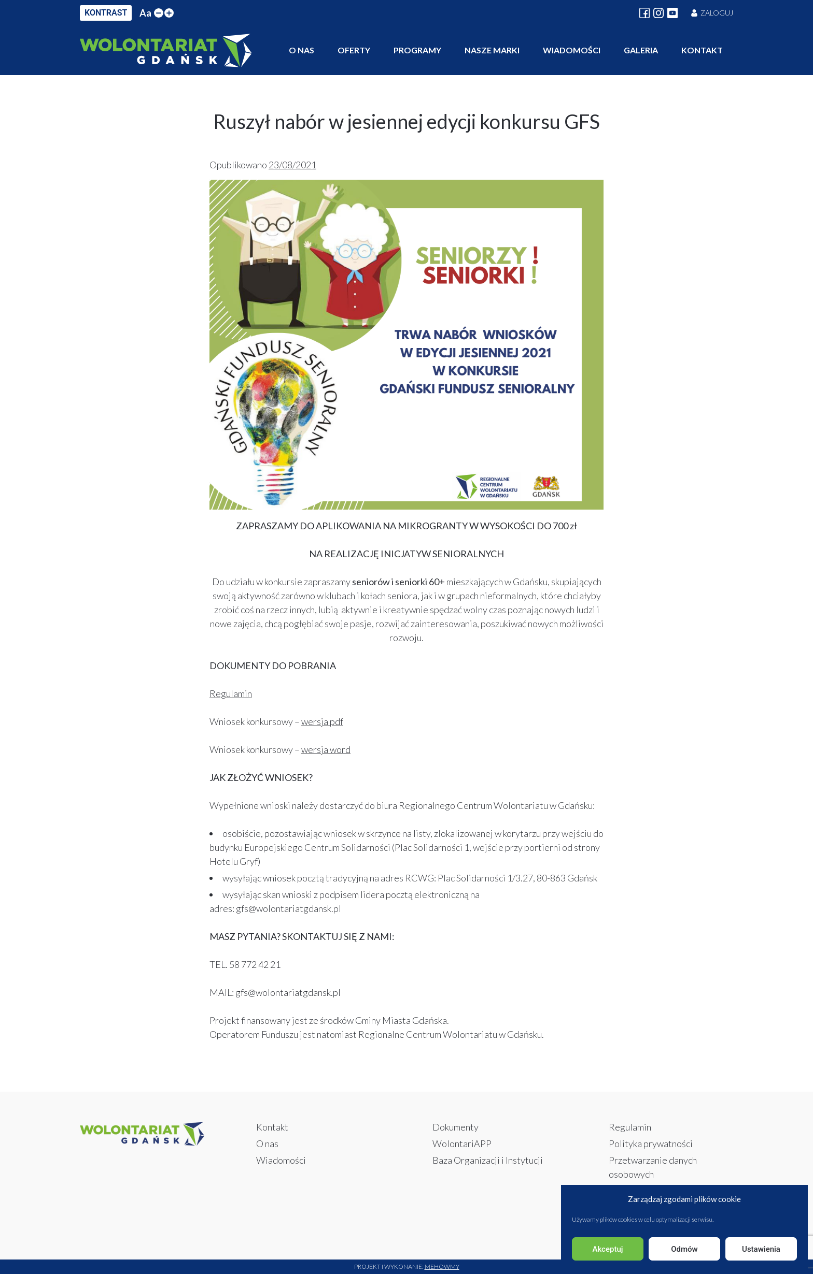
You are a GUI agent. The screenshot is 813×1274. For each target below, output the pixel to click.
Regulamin (230, 693)
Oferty (354, 50)
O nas (301, 50)
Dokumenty (455, 1127)
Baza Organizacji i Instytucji (487, 1160)
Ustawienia (761, 1249)
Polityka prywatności (651, 1143)
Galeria (641, 50)
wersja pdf (322, 721)
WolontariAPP (462, 1143)
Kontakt (702, 50)
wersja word (326, 749)
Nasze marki (492, 50)
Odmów (684, 1249)
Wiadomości (571, 50)
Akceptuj (607, 1249)
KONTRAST (106, 13)
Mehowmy (442, 1266)
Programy (417, 50)
